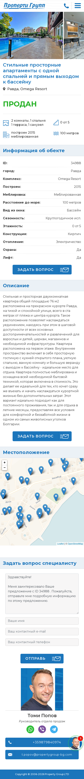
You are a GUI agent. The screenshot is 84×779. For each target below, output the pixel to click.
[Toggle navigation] (78, 6)
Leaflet (60, 544)
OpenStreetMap (75, 544)
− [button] (5, 467)
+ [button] (5, 462)
